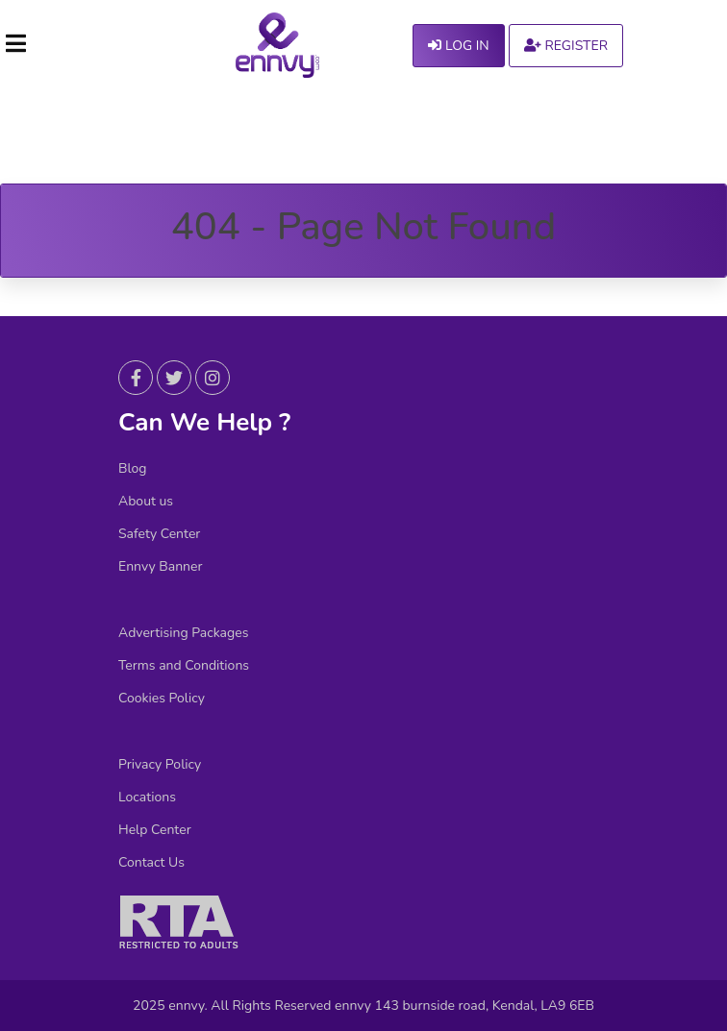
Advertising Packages (183, 633)
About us (145, 501)
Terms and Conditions (183, 666)
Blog (132, 469)
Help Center (154, 830)
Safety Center (159, 534)
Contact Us (151, 863)
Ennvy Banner (160, 567)
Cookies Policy (161, 698)
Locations (147, 797)
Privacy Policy (159, 765)
